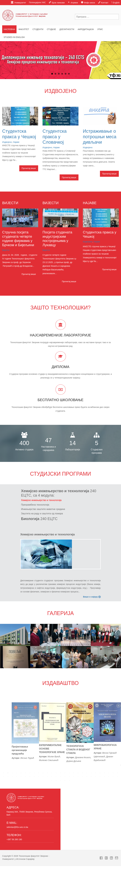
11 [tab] (47, 772)
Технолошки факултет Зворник (33, 856)
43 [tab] (69, 776)
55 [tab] (51, 780)
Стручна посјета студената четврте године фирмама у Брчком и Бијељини (18, 238)
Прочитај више (28, 168)
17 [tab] (73, 772)
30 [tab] (12, 776)
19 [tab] (82, 772)
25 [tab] (108, 772)
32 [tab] (21, 776)
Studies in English (14, 37)
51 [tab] (104, 776)
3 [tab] (12, 772)
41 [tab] (60, 776)
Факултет (24, 29)
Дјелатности (66, 29)
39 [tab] (51, 776)
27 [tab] (117, 772)
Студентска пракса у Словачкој (55, 137)
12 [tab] (51, 772)
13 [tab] (56, 772)
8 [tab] (34, 772)
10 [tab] (43, 772)
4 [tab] (16, 772)
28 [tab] (3, 776)
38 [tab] (47, 776)
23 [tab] (99, 772)
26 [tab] (113, 772)
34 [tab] (29, 776)
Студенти (37, 29)
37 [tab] (43, 776)
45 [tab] (78, 776)
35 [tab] (34, 776)
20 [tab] (86, 772)
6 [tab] (25, 772)
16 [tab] (69, 772)
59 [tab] (69, 780)
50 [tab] (99, 776)
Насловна (9, 29)
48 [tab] (91, 776)
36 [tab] (38, 776)
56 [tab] (56, 780)
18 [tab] (78, 772)
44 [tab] (73, 776)
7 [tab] (29, 772)
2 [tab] (7, 772)
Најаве (16, 142)
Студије (51, 29)
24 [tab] (104, 772)
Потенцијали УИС (37, 2)
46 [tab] (82, 776)
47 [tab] (86, 776)
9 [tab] (38, 772)
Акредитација (86, 29)
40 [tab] (56, 776)
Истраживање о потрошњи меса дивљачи (99, 137)
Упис (100, 29)
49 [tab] (95, 776)
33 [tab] (25, 776)
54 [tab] (117, 776)
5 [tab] (21, 772)
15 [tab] (64, 772)
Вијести (5, 250)
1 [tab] (3, 772)
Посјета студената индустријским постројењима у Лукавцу (57, 238)
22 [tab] (95, 772)
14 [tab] (60, 772)
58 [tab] (64, 780)
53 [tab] (113, 776)
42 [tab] (64, 776)
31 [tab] (16, 776)
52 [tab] (108, 776)
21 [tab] (91, 772)
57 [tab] (60, 780)
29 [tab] (7, 776)
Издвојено (7, 142)
